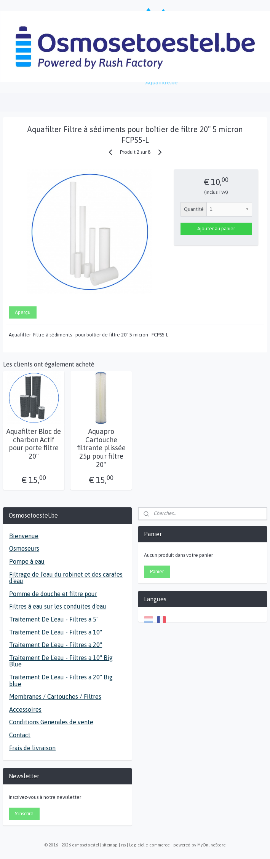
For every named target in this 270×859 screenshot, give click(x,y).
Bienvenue (23, 535)
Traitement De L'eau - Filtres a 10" (55, 632)
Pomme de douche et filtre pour (53, 593)
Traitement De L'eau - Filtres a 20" (55, 644)
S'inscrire (24, 813)
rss (123, 845)
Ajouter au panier (216, 228)
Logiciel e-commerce (149, 845)
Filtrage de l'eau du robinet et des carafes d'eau (66, 578)
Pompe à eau (27, 561)
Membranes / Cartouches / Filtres (55, 696)
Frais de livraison (32, 747)
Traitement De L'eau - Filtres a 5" (54, 619)
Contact (19, 735)
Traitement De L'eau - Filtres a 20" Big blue (61, 680)
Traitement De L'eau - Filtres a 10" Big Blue (61, 661)
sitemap (110, 845)
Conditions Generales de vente (51, 722)
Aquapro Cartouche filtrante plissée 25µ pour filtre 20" (101, 447)
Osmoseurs (24, 548)
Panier (157, 571)
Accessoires (25, 709)
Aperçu (22, 312)
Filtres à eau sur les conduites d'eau (57, 606)
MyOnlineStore (211, 845)
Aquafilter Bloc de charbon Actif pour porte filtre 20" (33, 443)
